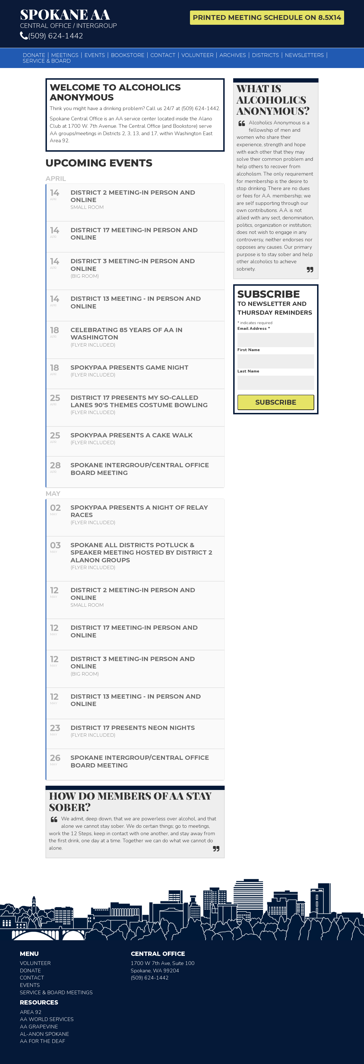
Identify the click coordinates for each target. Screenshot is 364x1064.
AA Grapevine (39, 1026)
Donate (34, 55)
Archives (233, 55)
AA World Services (47, 1019)
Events (94, 55)
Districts (265, 55)
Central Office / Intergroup (99, 18)
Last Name (248, 371)
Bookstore (127, 55)
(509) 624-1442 (51, 36)
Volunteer (197, 55)
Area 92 (31, 1012)
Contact (162, 55)
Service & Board (47, 61)
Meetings (64, 55)
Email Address (253, 328)
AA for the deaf (42, 1041)
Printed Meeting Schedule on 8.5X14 (267, 17)
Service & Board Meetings (56, 992)
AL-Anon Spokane (44, 1034)
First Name (248, 350)
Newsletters (304, 55)
